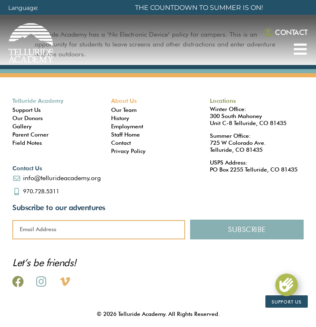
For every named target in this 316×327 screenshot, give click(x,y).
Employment (127, 126)
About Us (124, 100)
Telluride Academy (37, 100)
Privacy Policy (128, 151)
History (120, 118)
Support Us (26, 110)
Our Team (124, 110)
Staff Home (125, 134)
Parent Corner (30, 134)
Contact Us (27, 168)
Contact (291, 32)
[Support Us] (286, 285)
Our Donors (27, 118)
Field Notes (27, 142)
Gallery (22, 126)
